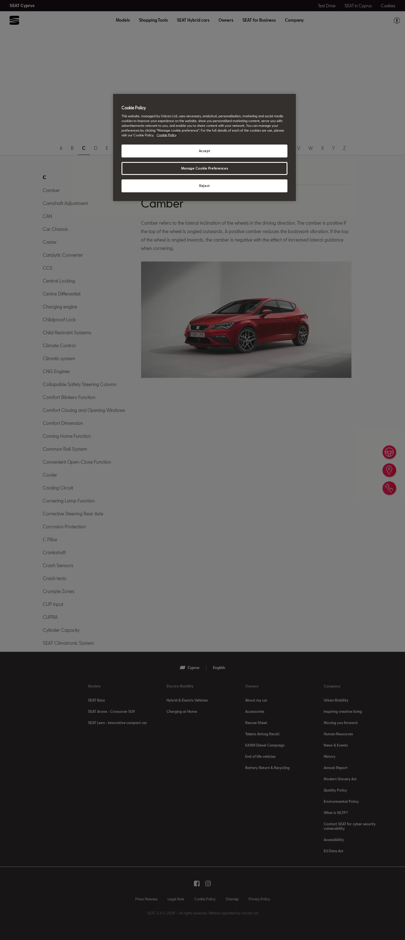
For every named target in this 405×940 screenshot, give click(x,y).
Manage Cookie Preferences (204, 168)
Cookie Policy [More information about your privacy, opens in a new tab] (166, 135)
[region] (204, 147)
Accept (204, 151)
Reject (204, 186)
